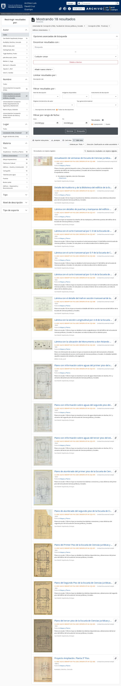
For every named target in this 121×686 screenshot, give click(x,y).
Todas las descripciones (66, 110)
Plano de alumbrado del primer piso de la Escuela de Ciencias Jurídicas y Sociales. (83, 471)
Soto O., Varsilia (15, 73)
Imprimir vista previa (41, 140)
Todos (5, 35)
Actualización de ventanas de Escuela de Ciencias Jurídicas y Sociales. (83, 158)
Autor (6, 29)
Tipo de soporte (11, 210)
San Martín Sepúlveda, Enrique (15, 38)
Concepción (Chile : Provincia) (15, 133)
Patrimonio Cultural (15, 163)
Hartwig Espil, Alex (15, 50)
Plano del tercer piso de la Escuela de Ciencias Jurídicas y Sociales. (83, 620)
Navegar (70, 3)
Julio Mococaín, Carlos (15, 58)
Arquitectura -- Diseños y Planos (15, 152)
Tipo (5, 194)
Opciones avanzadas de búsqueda (50, 36)
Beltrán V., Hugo (15, 61)
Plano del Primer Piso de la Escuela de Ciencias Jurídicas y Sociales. (83, 545)
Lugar (6, 124)
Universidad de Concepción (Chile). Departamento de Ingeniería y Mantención (15, 104)
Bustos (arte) (15, 182)
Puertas (15, 178)
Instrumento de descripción (100, 92)
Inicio (35, 119)
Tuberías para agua (15, 175)
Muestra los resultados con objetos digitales (101, 151)
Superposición (98, 124)
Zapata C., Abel (15, 69)
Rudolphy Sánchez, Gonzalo (15, 42)
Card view (66, 140)
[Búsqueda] (99, 3)
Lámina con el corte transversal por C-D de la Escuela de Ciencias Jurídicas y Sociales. (83, 231)
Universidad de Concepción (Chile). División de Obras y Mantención (15, 115)
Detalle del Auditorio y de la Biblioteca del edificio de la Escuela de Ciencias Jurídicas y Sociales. (83, 187)
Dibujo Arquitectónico (15, 159)
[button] (60, 8)
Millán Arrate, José (15, 46)
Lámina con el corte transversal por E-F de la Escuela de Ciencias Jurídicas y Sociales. (83, 252)
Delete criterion (76, 62)
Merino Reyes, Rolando (15, 110)
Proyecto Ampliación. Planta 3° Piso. (72, 658)
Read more (62, 178)
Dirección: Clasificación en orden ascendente (102, 144)
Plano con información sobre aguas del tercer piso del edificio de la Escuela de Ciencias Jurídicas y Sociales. (83, 438)
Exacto (108, 124)
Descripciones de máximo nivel (45, 110)
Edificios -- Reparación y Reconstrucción (15, 187)
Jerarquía (55, 140)
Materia (7, 143)
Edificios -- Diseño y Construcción (15, 167)
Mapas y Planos (65, 165)
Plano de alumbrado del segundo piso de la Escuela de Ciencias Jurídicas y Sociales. (83, 511)
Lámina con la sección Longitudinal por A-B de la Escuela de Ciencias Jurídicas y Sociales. (83, 320)
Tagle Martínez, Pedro (15, 54)
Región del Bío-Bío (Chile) (15, 137)
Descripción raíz (38, 79)
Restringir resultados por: (15, 21)
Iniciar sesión (78, 9)
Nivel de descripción (13, 202)
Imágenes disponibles (69, 92)
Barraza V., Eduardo (15, 65)
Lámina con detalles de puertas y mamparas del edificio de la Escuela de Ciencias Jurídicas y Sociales (83, 209)
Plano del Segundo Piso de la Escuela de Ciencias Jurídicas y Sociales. (83, 583)
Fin (63, 119)
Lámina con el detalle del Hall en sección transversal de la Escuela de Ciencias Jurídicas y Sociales (83, 298)
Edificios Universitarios (15, 156)
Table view (78, 140)
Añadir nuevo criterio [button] (43, 69)
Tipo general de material (84, 101)
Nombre (7, 79)
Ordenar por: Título (76, 144)
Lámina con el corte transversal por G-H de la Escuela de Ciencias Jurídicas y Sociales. (83, 274)
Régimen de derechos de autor (43, 101)
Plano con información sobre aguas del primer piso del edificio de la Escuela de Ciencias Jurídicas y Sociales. (83, 365)
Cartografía (15, 171)
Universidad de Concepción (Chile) (15, 89)
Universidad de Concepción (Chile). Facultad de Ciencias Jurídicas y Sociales (15, 96)
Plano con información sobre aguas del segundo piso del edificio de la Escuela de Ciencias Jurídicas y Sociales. (83, 405)
